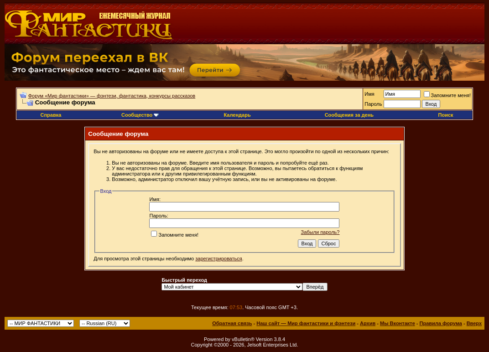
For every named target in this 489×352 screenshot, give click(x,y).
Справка (50, 115)
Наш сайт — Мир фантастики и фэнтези (305, 323)
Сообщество (140, 115)
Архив (367, 323)
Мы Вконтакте (397, 323)
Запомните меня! (447, 95)
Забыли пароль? (320, 232)
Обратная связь (232, 323)
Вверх (474, 323)
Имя (369, 94)
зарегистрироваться (218, 258)
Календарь (237, 115)
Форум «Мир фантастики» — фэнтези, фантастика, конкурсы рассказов (111, 95)
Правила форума (441, 323)
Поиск (445, 115)
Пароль (373, 104)
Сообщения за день (349, 115)
